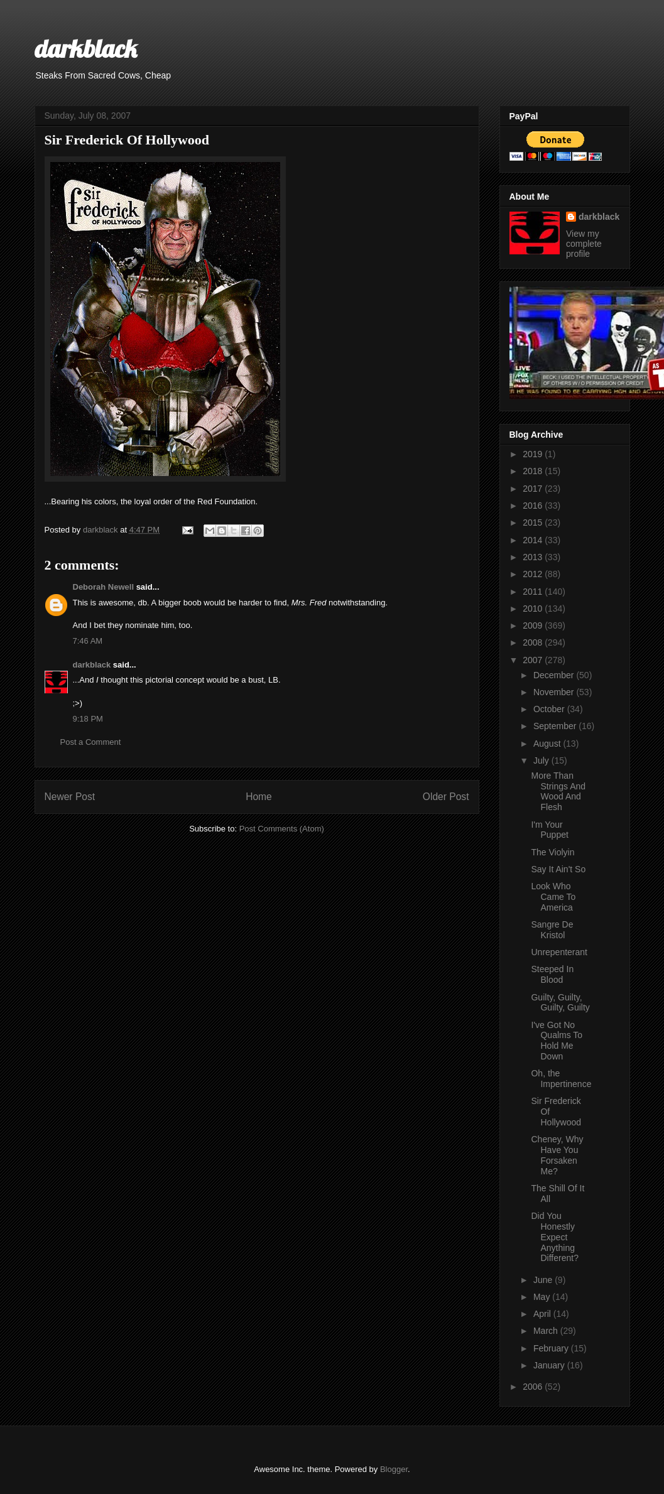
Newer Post (70, 796)
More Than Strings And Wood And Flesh (558, 791)
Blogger (394, 1469)
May (542, 1297)
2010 (534, 609)
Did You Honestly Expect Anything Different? (554, 1237)
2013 (534, 557)
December (554, 675)
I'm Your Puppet (549, 830)
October (550, 709)
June (544, 1280)
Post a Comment (90, 742)
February (552, 1348)
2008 (534, 642)
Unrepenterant (559, 952)
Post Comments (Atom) (281, 828)
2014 (534, 540)
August (548, 744)
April (543, 1314)
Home (259, 796)
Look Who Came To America (553, 896)
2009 (534, 625)
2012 (534, 574)
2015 (534, 522)
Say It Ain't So (558, 869)
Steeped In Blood (552, 974)
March (546, 1331)
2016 (534, 506)
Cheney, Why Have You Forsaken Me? (557, 1155)
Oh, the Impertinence (561, 1078)
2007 (534, 660)
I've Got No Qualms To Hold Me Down (556, 1040)
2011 (534, 592)
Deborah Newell (103, 587)
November (554, 692)
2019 (534, 454)
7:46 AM (88, 641)
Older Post (446, 796)
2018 (534, 471)
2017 (534, 489)
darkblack (86, 48)
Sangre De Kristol (552, 929)
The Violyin (552, 852)
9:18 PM (88, 718)
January (550, 1365)
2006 (534, 1387)
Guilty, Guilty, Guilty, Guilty (560, 1002)
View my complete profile (584, 244)
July (542, 760)
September (556, 726)
